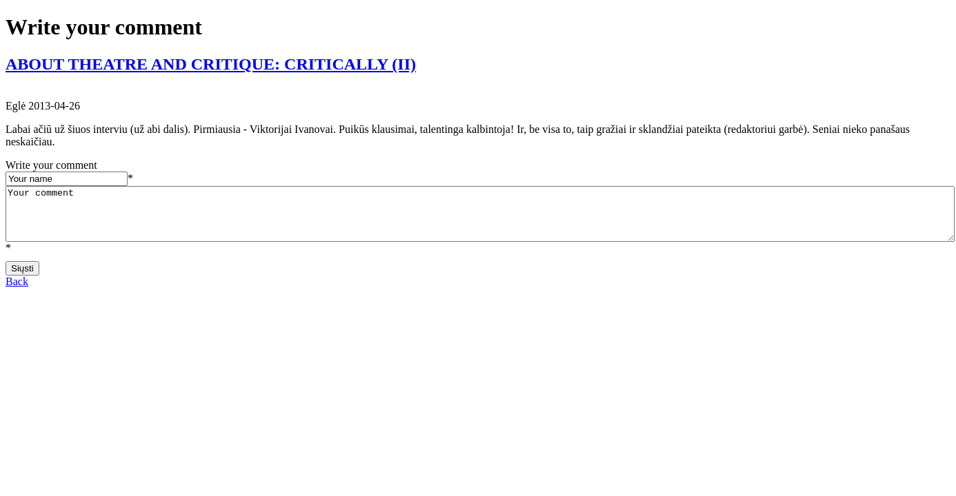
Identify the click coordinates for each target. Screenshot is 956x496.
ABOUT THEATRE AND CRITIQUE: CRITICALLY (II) (211, 64)
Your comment (480, 219)
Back (17, 292)
